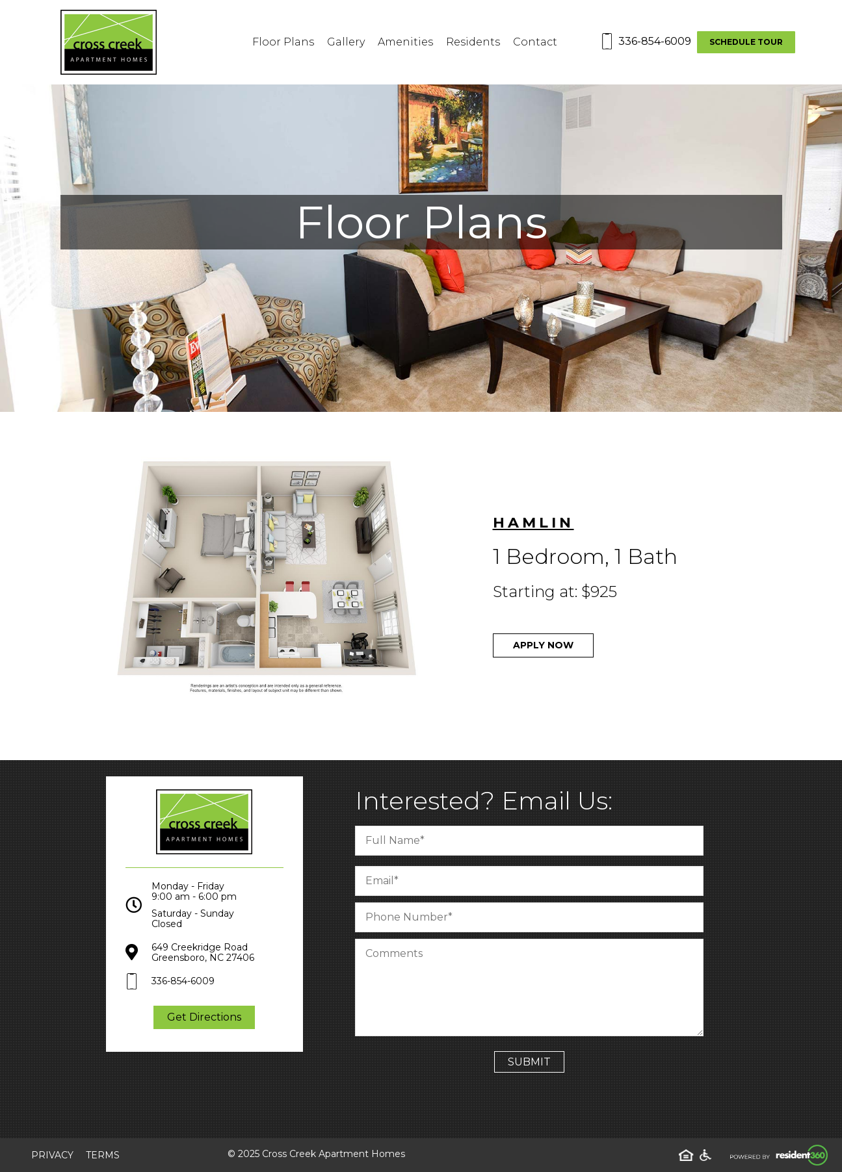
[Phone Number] (534, 917)
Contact (535, 42)
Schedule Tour (746, 42)
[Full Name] (534, 841)
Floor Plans (283, 42)
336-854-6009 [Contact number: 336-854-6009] (654, 41)
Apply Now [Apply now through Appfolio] (548, 645)
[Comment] (534, 987)
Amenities (405, 42)
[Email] (534, 881)
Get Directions (204, 1022)
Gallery (346, 42)
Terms (103, 1155)
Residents (473, 42)
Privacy (52, 1155)
